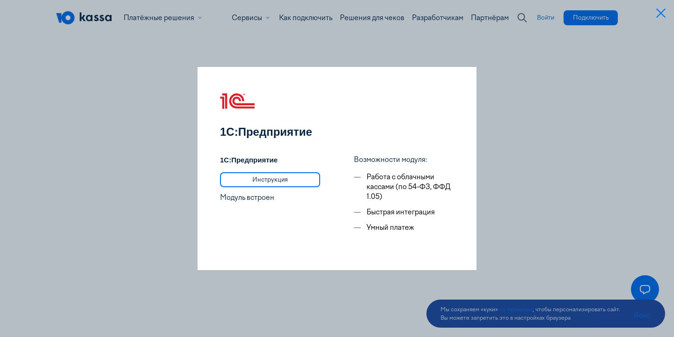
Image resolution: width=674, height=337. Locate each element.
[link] (270, 179)
